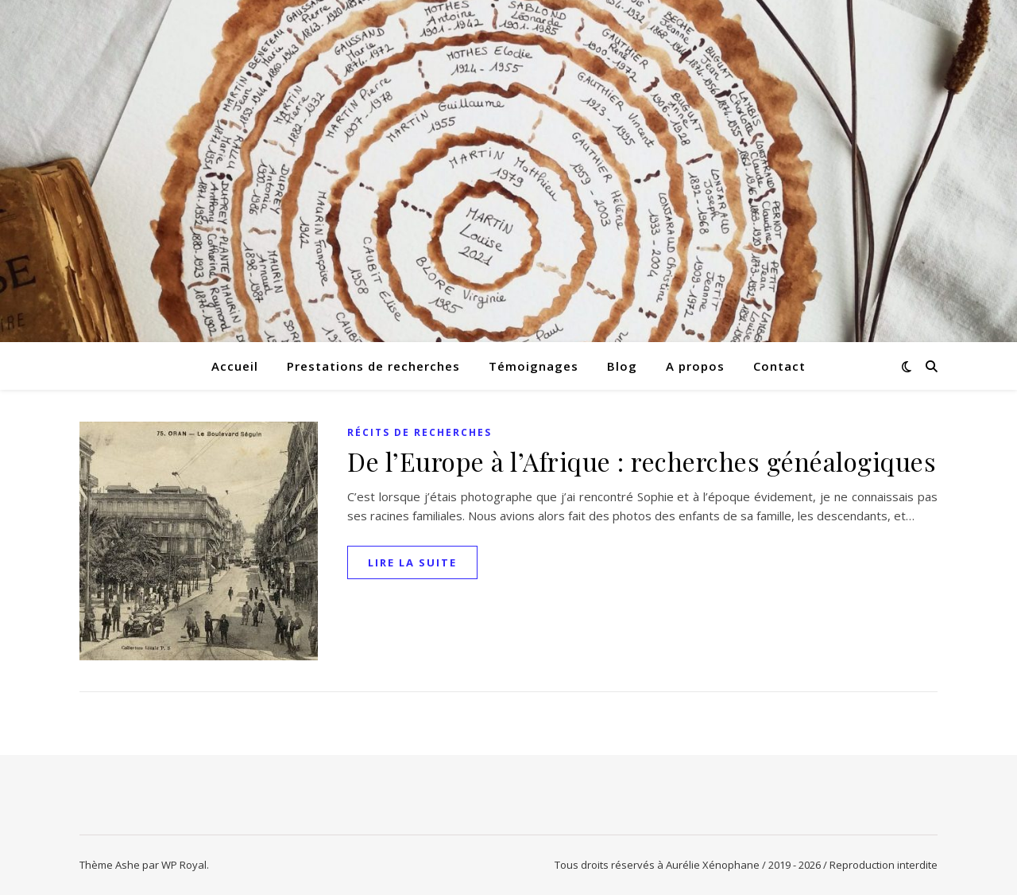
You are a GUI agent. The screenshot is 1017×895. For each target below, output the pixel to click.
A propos (695, 366)
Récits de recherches (419, 432)
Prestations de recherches (373, 366)
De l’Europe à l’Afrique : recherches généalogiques (641, 461)
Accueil (234, 366)
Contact (779, 366)
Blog (622, 366)
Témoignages (533, 366)
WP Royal (184, 865)
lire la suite (412, 562)
